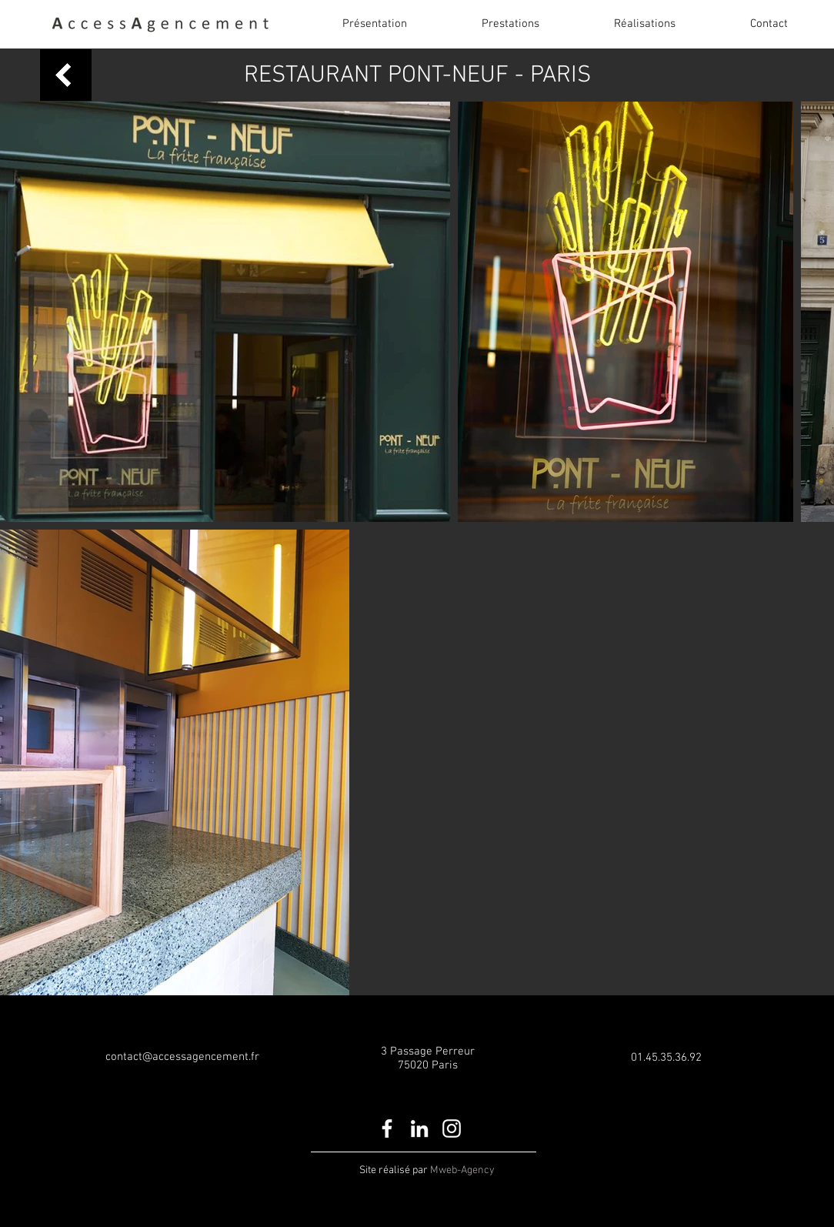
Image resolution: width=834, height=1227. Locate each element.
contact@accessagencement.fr (182, 1057)
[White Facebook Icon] (387, 1128)
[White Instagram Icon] (451, 1128)
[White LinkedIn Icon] (419, 1128)
